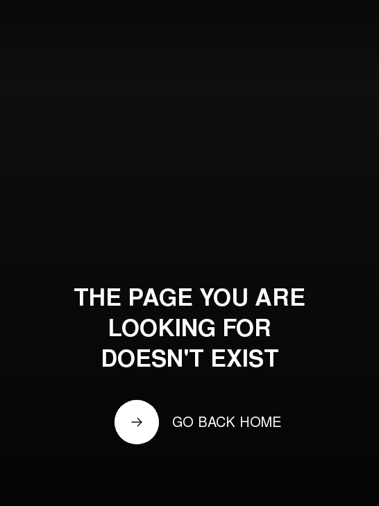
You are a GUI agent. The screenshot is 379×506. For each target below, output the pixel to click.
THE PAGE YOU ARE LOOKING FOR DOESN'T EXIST (189, 330)
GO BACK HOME (227, 423)
